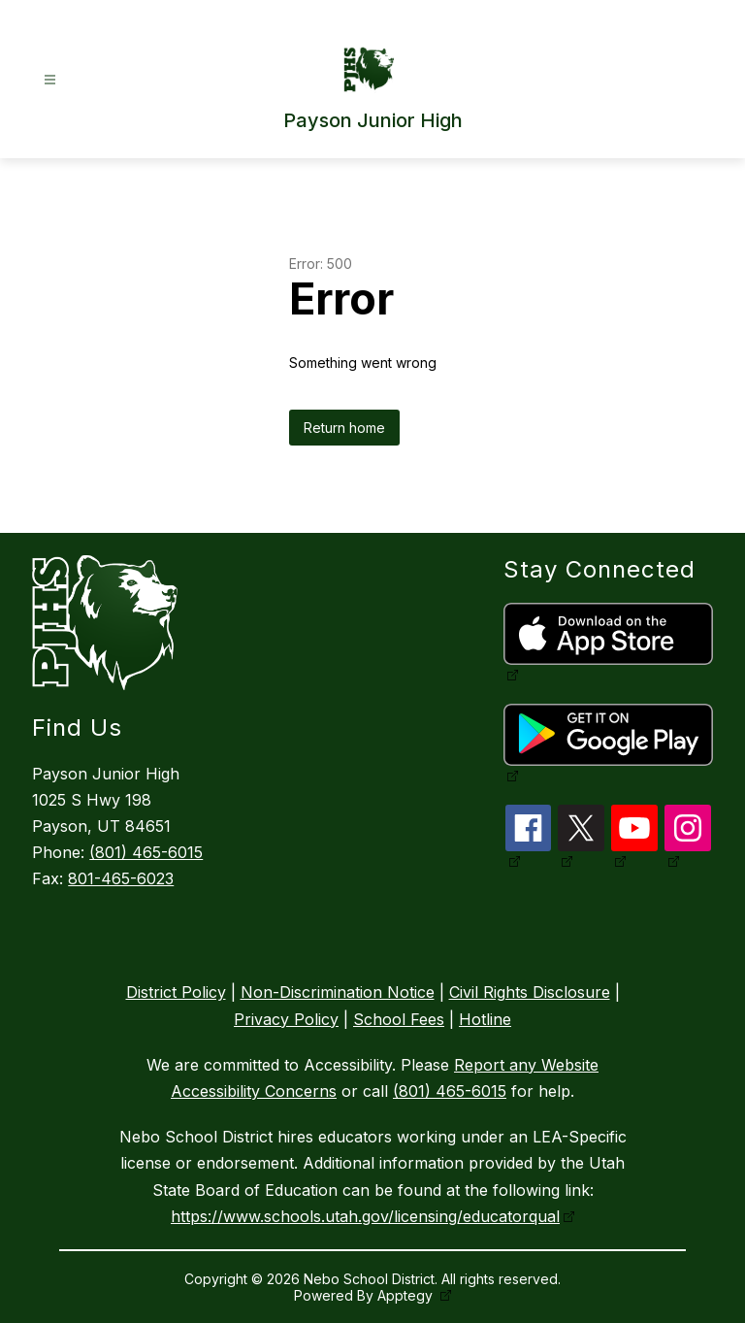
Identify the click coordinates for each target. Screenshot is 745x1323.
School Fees (398, 1019)
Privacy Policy (286, 1019)
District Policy (176, 992)
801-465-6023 (121, 878)
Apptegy (407, 1295)
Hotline (485, 1019)
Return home (344, 427)
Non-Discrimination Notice (338, 992)
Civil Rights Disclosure (529, 992)
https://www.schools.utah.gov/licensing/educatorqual (365, 1216)
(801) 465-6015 (146, 852)
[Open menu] (50, 80)
